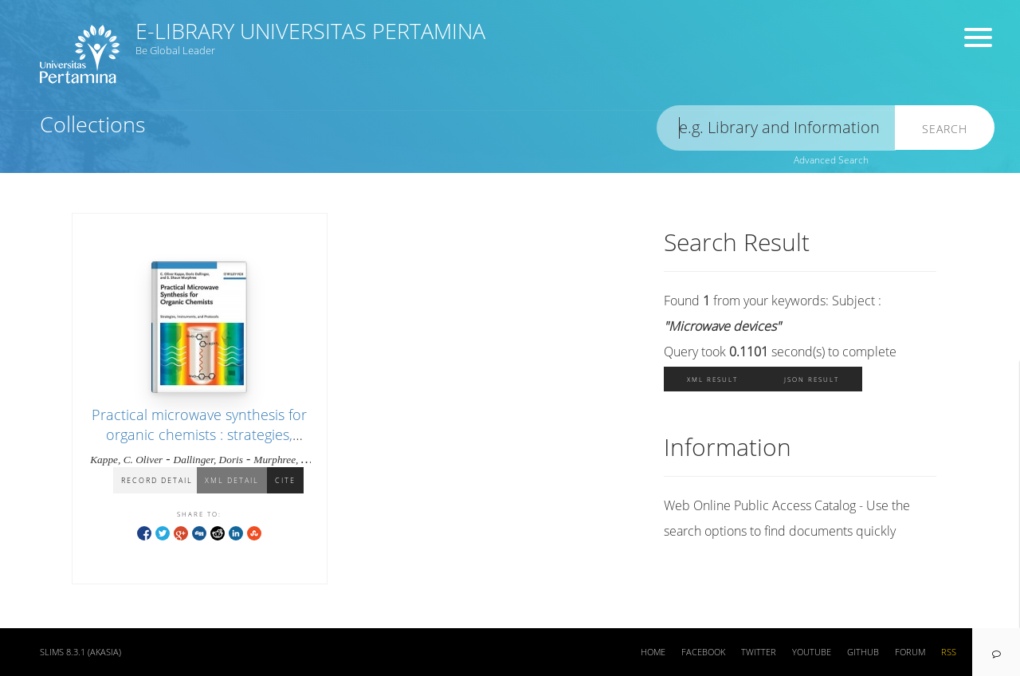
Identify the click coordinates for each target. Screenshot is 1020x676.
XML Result (712, 379)
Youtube (811, 652)
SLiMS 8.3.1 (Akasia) (80, 652)
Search (944, 128)
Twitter (758, 652)
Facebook (703, 652)
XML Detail (232, 480)
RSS (948, 652)
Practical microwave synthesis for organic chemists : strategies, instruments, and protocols (199, 434)
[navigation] (996, 652)
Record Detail (157, 480)
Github (863, 652)
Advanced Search (831, 160)
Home (653, 652)
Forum (910, 652)
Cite (285, 480)
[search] (776, 128)
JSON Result (811, 379)
